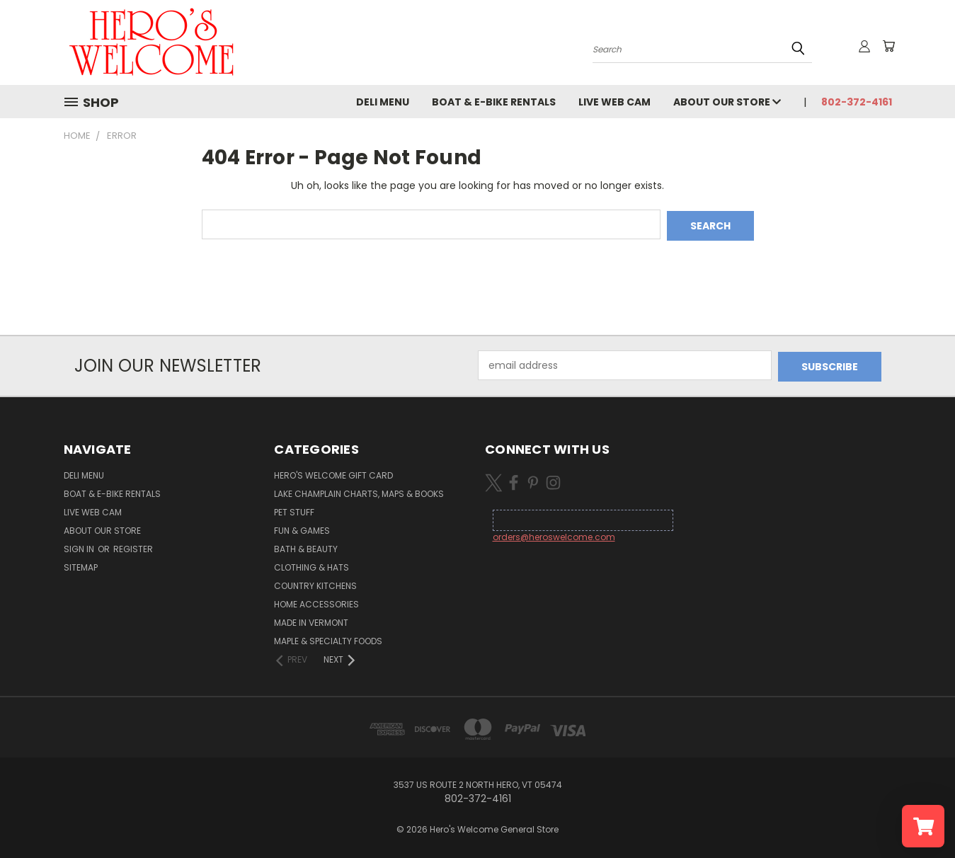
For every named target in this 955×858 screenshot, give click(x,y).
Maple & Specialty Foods (328, 638)
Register (133, 546)
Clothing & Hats (311, 565)
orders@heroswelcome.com (554, 534)
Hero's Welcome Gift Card (333, 473)
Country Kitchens (315, 583)
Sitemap (81, 565)
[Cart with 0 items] (888, 46)
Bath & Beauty (306, 546)
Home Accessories (316, 601)
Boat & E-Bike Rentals (494, 102)
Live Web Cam (614, 102)
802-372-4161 (856, 102)
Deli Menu (382, 102)
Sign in (80, 546)
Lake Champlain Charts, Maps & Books (359, 491)
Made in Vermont (311, 620)
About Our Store (727, 102)
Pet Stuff (294, 509)
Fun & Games (302, 528)
